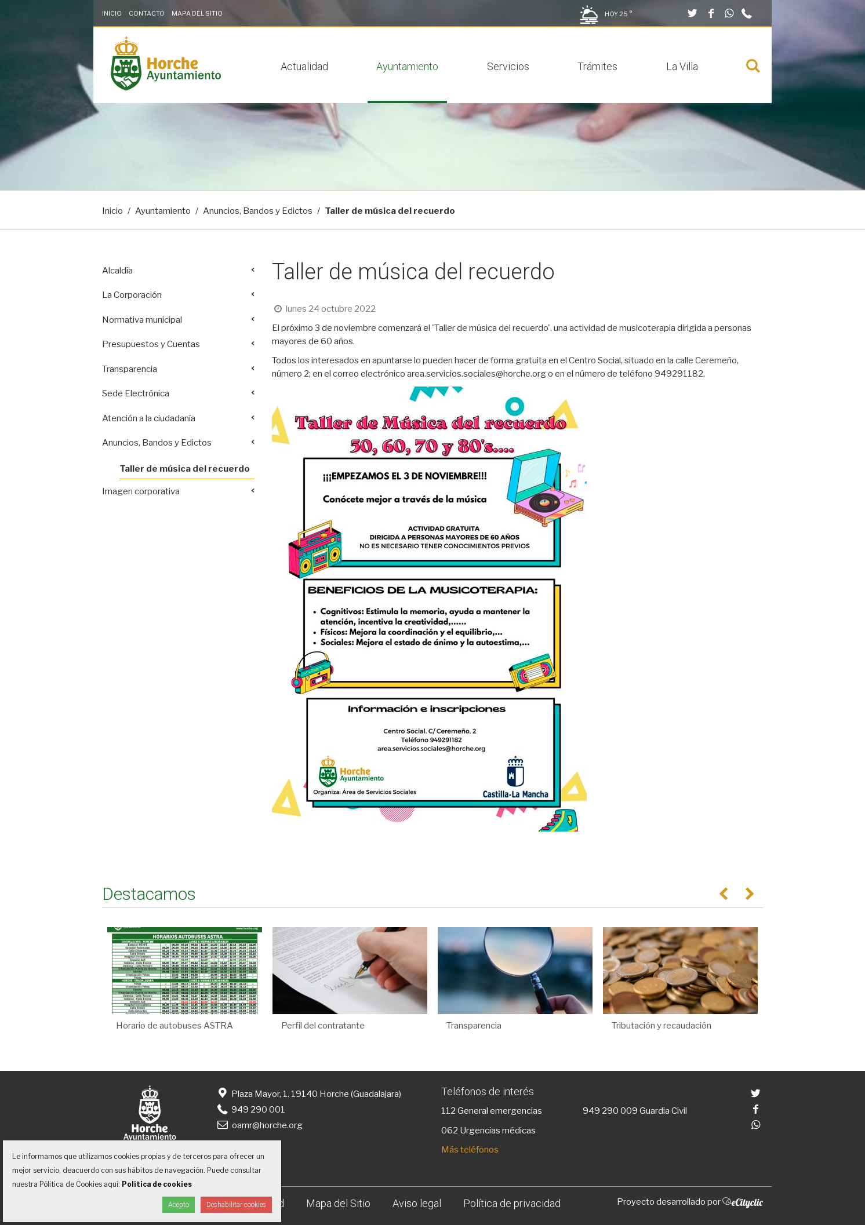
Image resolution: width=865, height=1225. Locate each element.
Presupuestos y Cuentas (151, 344)
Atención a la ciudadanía (148, 418)
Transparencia (129, 369)
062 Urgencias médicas (488, 1130)
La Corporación (132, 295)
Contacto (147, 13)
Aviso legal (416, 1203)
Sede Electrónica (135, 393)
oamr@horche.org (259, 1125)
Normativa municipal (142, 320)
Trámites (597, 66)
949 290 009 (610, 1111)
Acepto (178, 1205)
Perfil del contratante (323, 1025)
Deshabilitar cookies (236, 1205)
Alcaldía (117, 270)
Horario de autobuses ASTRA (174, 1025)
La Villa (682, 66)
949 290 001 (250, 1109)
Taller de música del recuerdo (184, 469)
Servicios (508, 66)
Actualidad (304, 66)
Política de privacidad (512, 1203)
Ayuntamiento (407, 66)
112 (448, 1111)
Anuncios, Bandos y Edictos (257, 211)
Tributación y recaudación (661, 1025)
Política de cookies (157, 1184)
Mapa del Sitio (197, 13)
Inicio (112, 13)
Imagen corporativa (141, 491)
